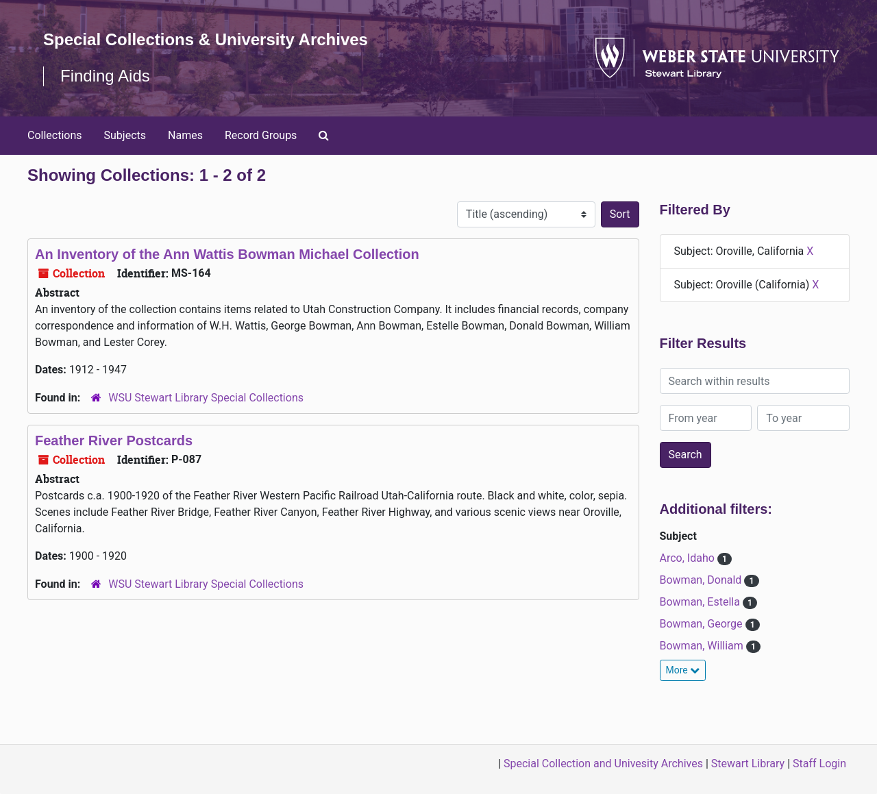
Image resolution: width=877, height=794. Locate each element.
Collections (54, 135)
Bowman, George (702, 623)
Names (185, 135)
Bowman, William (703, 645)
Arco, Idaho (688, 558)
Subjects (125, 135)
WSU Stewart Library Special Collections (206, 397)
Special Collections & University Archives (205, 39)
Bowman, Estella (701, 601)
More (683, 670)
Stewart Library (748, 763)
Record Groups (261, 135)
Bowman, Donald (702, 579)
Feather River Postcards (114, 440)
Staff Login (819, 763)
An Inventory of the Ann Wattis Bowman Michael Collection (227, 254)
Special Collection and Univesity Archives (603, 763)
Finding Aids (105, 75)
